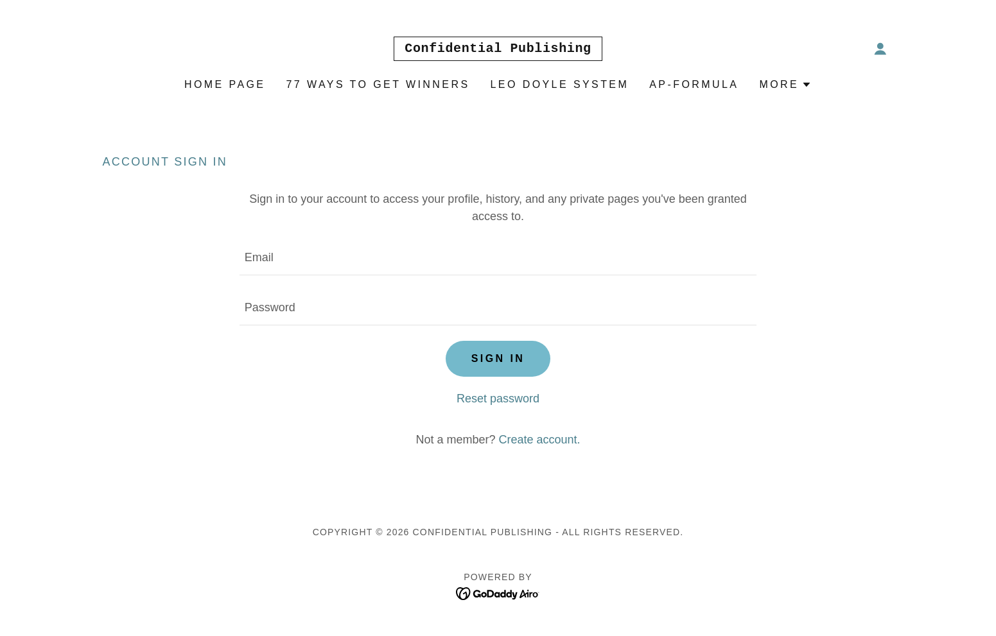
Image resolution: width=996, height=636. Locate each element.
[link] (498, 48)
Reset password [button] (498, 398)
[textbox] (498, 258)
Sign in (498, 358)
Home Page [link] (225, 84)
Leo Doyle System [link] (560, 84)
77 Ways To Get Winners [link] (377, 84)
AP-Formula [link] (693, 84)
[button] (880, 49)
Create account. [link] (539, 439)
